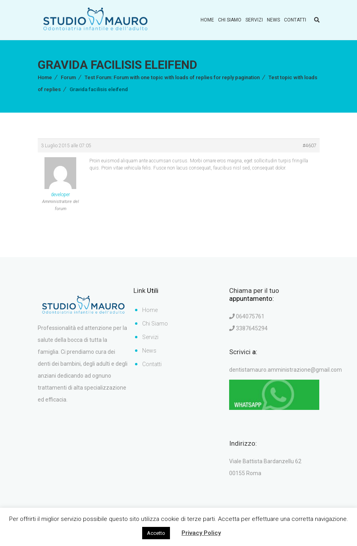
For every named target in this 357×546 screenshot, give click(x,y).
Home (207, 20)
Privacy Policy (201, 532)
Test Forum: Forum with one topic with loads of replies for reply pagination (172, 77)
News (273, 20)
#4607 (309, 145)
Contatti (295, 20)
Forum (68, 77)
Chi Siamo (229, 20)
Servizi (254, 20)
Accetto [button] (156, 533)
